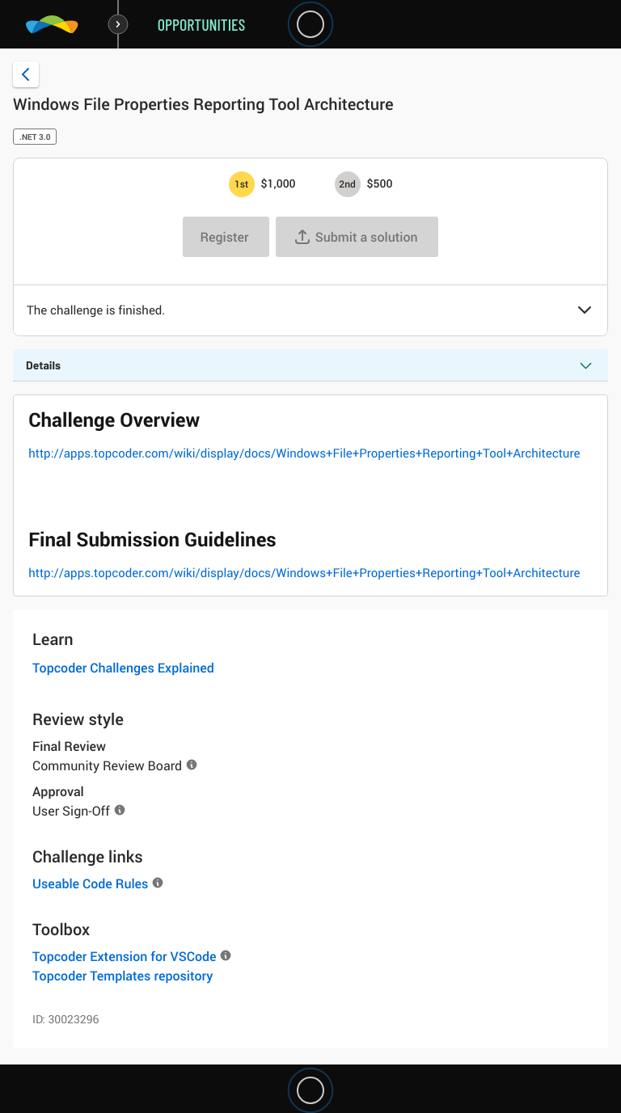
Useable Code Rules (90, 883)
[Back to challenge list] (26, 74)
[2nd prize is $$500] (348, 184)
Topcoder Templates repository (122, 975)
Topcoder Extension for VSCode (124, 956)
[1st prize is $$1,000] (242, 184)
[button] (584, 311)
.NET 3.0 (34, 136)
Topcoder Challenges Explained (123, 668)
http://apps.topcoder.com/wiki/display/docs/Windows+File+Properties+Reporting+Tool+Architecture (304, 453)
